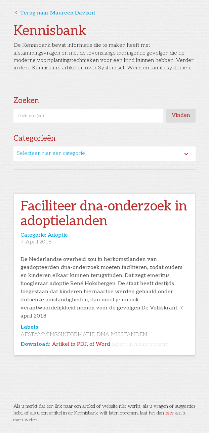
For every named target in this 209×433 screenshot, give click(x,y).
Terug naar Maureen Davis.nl (54, 13)
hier (169, 413)
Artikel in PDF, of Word (111, 344)
